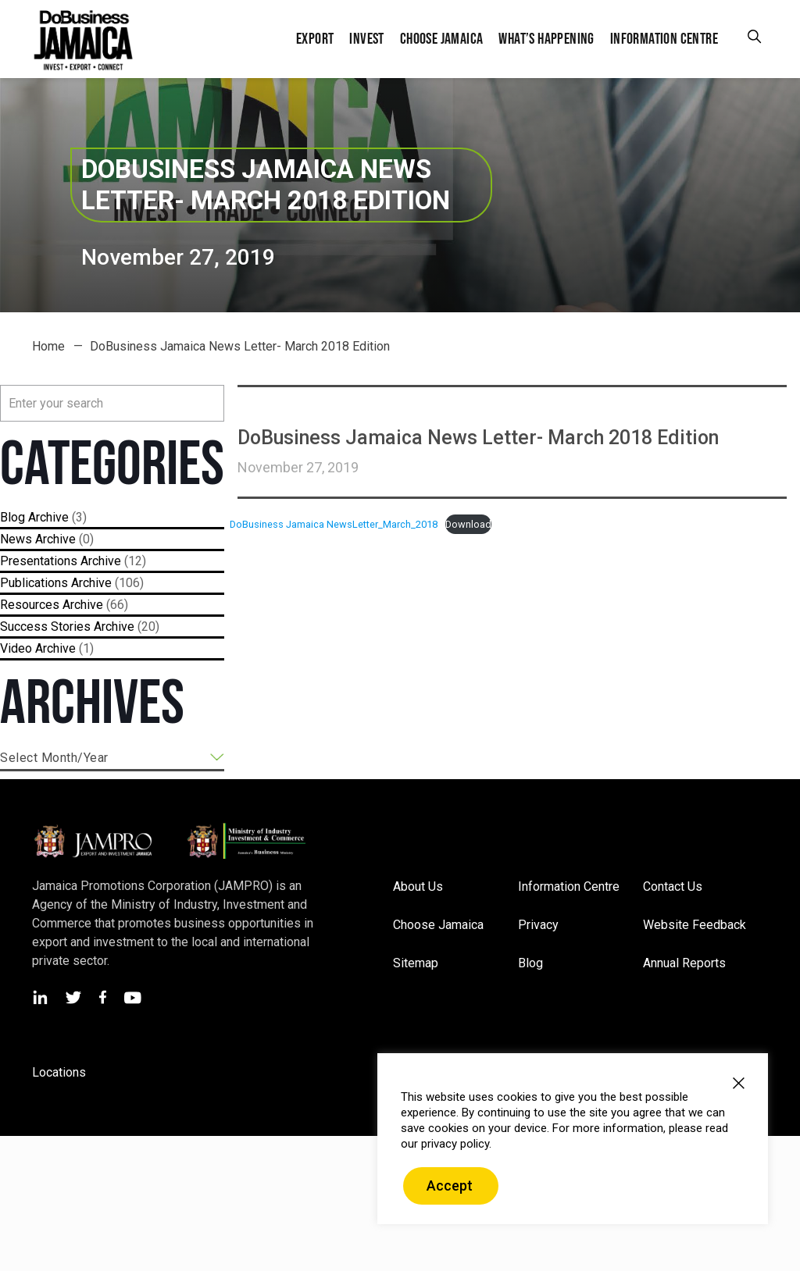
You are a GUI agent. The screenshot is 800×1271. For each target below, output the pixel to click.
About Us (418, 886)
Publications (34, 582)
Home (48, 346)
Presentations (38, 561)
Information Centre (569, 886)
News (16, 539)
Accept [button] (450, 1185)
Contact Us (672, 886)
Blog (12, 517)
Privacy (538, 924)
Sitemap (415, 963)
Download (468, 524)
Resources (29, 604)
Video (16, 648)
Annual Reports (684, 963)
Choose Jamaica (438, 924)
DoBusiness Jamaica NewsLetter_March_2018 (334, 524)
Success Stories (45, 626)
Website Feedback (694, 924)
